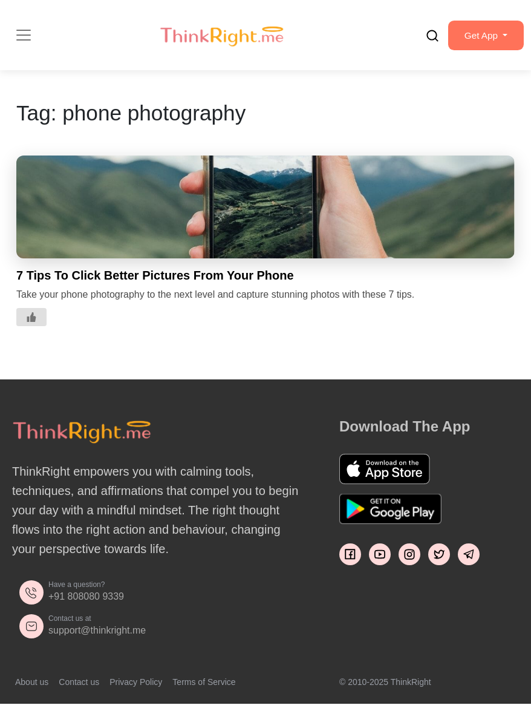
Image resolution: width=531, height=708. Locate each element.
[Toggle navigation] (23, 36)
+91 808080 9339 (86, 599)
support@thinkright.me (97, 633)
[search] (427, 37)
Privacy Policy (135, 685)
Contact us (79, 685)
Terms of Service (203, 685)
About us (31, 685)
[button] (483, 37)
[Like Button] (31, 320)
